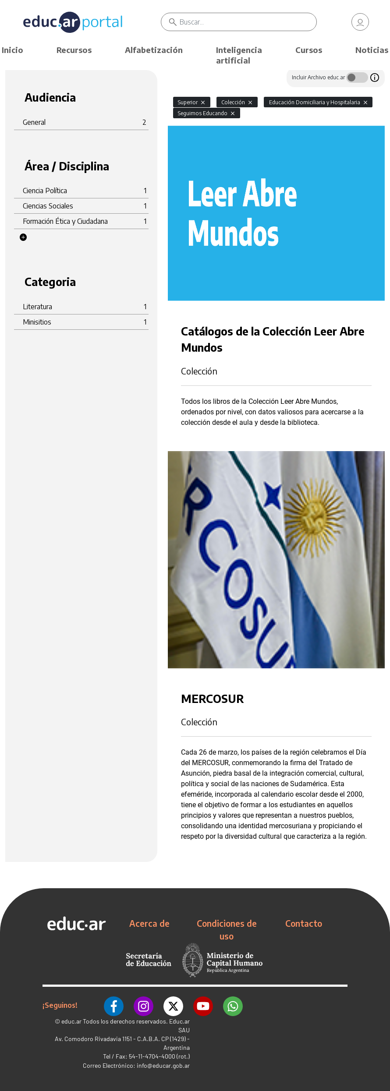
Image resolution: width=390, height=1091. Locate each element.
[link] (360, 22)
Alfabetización (154, 50)
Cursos (308, 50)
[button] (23, 237)
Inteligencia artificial (239, 55)
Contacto (303, 923)
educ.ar (71, 1020)
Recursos (74, 50)
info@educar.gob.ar (163, 1064)
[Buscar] (248, 22)
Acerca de (149, 923)
